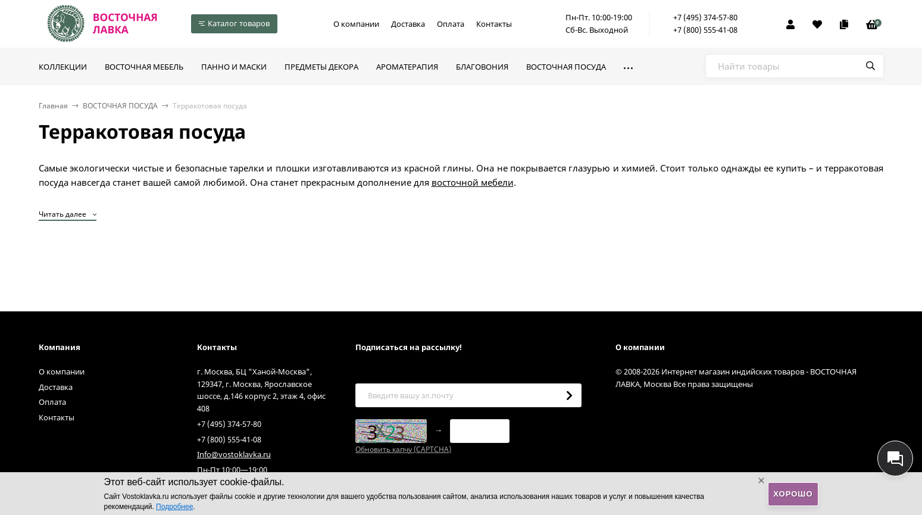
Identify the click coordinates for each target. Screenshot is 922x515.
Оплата (450, 23)
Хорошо (792, 493)
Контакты (494, 23)
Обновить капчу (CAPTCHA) (403, 449)
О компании (356, 23)
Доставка (408, 23)
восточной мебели (473, 182)
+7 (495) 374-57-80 (705, 17)
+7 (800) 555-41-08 (705, 29)
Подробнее (174, 506)
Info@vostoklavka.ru (234, 454)
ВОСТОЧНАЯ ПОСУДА (120, 106)
